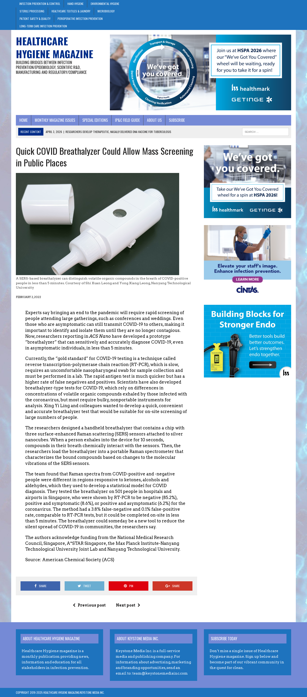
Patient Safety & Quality (35, 19)
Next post (128, 605)
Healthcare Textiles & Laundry (71, 11)
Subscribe (177, 120)
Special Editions (95, 120)
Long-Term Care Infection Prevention (43, 26)
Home (23, 120)
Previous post (89, 605)
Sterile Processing (32, 11)
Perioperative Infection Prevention (80, 19)
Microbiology (106, 11)
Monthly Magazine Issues (55, 120)
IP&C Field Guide (127, 120)
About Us (154, 120)
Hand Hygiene (75, 4)
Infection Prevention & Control (39, 4)
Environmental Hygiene (105, 4)
